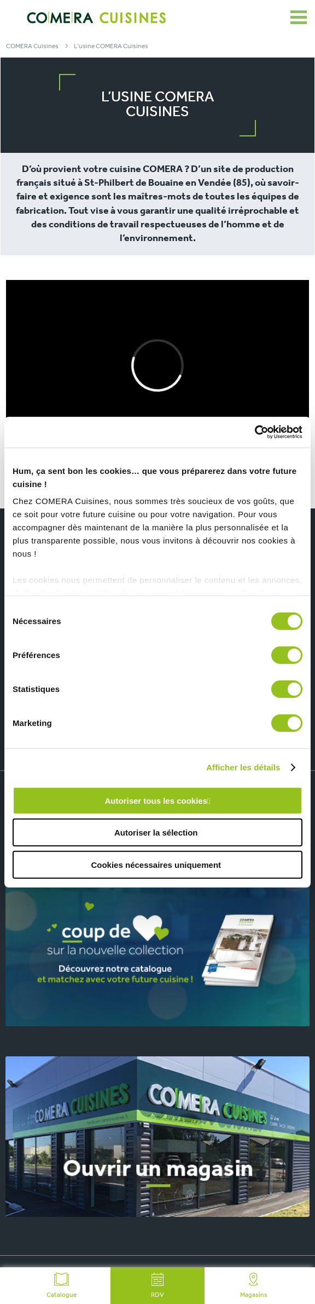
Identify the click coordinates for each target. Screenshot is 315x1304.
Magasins (253, 1286)
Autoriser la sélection (156, 832)
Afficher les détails (243, 767)
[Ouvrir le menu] (298, 17)
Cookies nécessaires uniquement (156, 864)
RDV (157, 1286)
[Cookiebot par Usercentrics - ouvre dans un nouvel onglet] (254, 432)
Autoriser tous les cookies (155, 800)
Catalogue (61, 1286)
